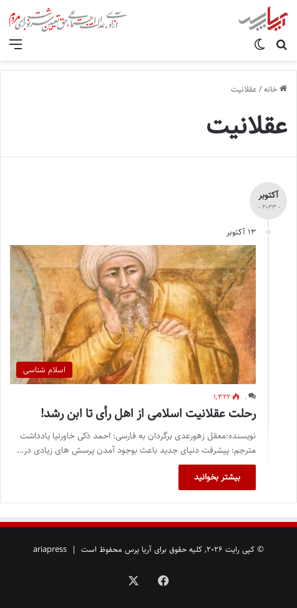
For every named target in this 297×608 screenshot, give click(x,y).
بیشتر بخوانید (217, 477)
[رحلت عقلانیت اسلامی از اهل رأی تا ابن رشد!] (133, 314)
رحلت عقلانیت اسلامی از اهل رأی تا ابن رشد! (148, 413)
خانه (275, 89)
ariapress (50, 549)
